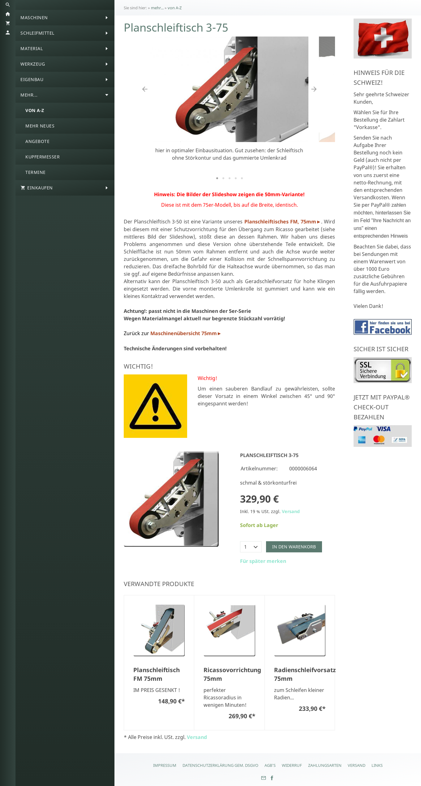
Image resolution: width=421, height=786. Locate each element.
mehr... (157, 8)
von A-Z (175, 8)
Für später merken (263, 561)
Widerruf (292, 765)
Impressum (164, 765)
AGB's (270, 765)
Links (377, 765)
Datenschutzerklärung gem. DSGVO (220, 765)
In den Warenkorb (294, 547)
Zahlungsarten (325, 765)
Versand (291, 511)
